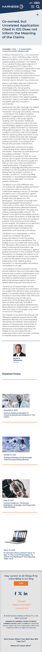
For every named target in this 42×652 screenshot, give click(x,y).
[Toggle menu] (32, 6)
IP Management (25, 49)
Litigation (6, 51)
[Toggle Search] (38, 7)
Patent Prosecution (20, 51)
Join (21, 583)
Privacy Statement (22, 605)
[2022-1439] (17, 57)
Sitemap (22, 601)
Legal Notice (22, 608)
